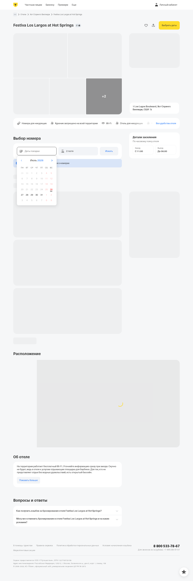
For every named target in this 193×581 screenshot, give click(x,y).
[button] (15, 14)
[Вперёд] (52, 160)
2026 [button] (40, 160)
